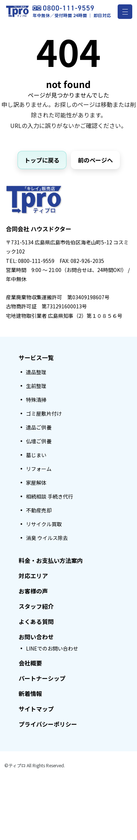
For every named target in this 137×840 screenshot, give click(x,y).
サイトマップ (36, 708)
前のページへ (95, 160)
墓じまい (36, 455)
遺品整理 (36, 372)
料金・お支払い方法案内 (51, 560)
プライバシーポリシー (48, 724)
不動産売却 (39, 510)
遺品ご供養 (39, 427)
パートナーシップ (42, 678)
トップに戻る (42, 160)
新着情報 (30, 693)
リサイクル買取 (44, 524)
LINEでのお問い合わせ (52, 648)
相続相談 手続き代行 (49, 496)
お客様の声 (33, 591)
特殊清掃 (36, 399)
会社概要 (30, 663)
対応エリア (33, 575)
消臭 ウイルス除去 (47, 537)
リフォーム (39, 468)
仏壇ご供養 (39, 441)
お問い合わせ (36, 636)
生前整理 (36, 385)
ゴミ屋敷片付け (44, 413)
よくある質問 (36, 621)
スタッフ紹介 (36, 606)
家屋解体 (36, 482)
